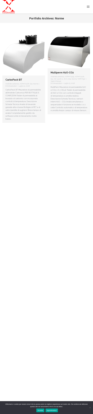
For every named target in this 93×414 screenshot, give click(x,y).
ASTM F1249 (69, 77)
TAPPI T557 (81, 79)
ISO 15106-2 (58, 79)
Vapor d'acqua (56, 81)
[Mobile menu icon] (88, 6)
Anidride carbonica (12, 84)
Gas (31, 84)
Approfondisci (52, 410)
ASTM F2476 (24, 84)
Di (11, 86)
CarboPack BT (13, 79)
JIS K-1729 (67, 79)
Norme (35, 84)
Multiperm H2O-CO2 (62, 72)
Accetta (40, 410)
